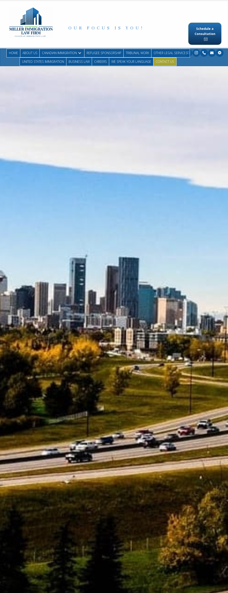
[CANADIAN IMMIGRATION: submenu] (79, 53)
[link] (13, 53)
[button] (106, 28)
